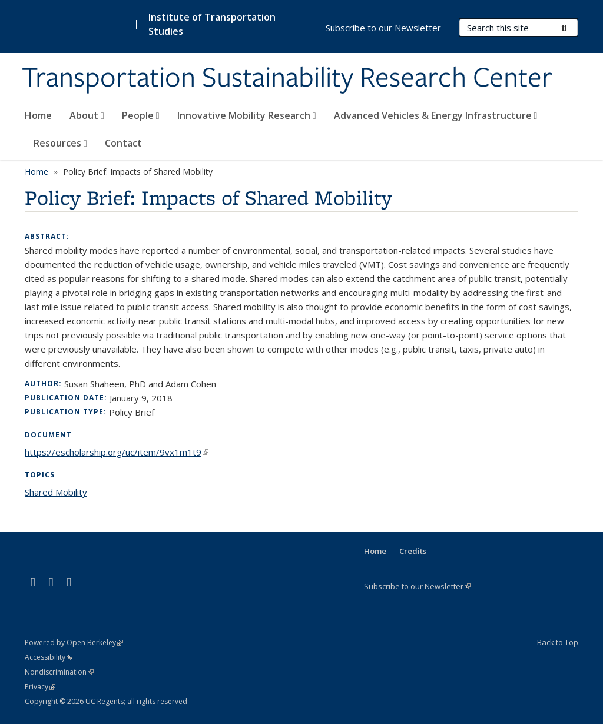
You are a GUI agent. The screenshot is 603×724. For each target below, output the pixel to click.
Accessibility (48, 657)
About (86, 115)
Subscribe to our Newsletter (383, 28)
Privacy (40, 687)
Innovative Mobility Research (246, 115)
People (141, 115)
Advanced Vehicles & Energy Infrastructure (436, 115)
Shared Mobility (56, 492)
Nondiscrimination (59, 672)
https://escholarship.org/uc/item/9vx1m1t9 (116, 452)
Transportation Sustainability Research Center (287, 78)
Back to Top (557, 642)
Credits (412, 551)
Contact (123, 143)
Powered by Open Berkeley (74, 642)
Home (38, 115)
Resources (60, 143)
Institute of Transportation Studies (212, 24)
